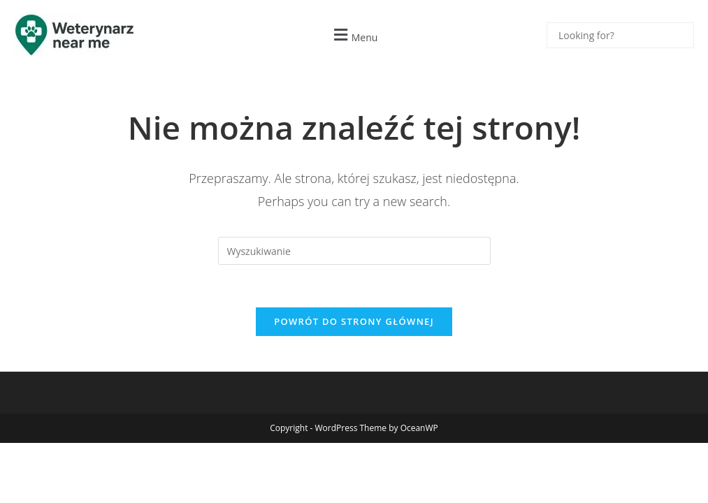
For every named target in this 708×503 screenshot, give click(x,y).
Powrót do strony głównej (354, 321)
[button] (354, 35)
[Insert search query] (354, 251)
